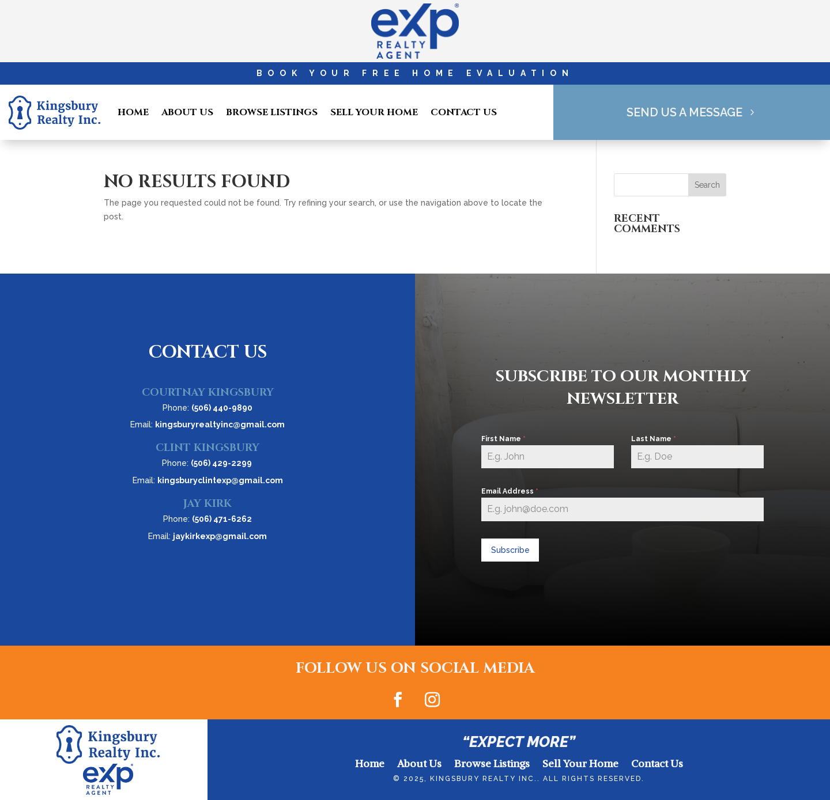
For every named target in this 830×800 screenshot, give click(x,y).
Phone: (207, 407)
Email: (207, 424)
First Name (503, 439)
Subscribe (510, 550)
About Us (187, 112)
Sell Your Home (374, 112)
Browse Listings (272, 112)
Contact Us (464, 112)
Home (133, 112)
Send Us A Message (684, 112)
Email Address (509, 491)
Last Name (653, 439)
